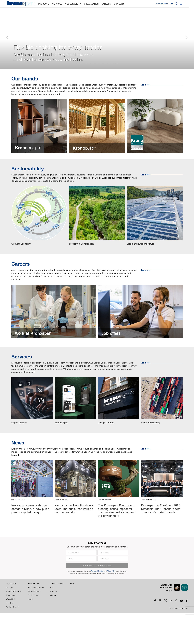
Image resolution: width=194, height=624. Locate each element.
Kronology (9, 614)
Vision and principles (13, 602)
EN (176, 4)
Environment (10, 606)
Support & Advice (57, 594)
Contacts (53, 602)
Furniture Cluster (12, 618)
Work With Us (10, 610)
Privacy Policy (33, 606)
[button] (5, 34)
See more (145, 84)
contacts (119, 3)
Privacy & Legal (34, 594)
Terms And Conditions (36, 598)
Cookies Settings (34, 602)
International (166, 4)
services (57, 3)
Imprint (30, 610)
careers (106, 3)
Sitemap (53, 606)
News (72, 594)
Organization (11, 594)
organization (91, 3)
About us (9, 598)
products (43, 3)
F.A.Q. (52, 598)
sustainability (73, 3)
